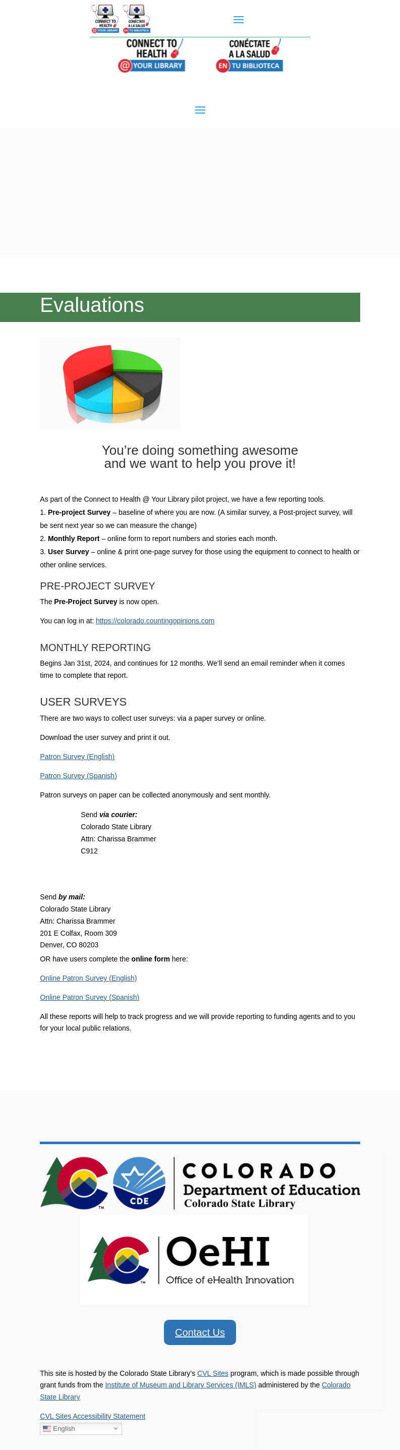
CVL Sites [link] (212, 1373)
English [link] (59, 1428)
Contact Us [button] (200, 1332)
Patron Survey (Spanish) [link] (78, 776)
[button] (239, 19)
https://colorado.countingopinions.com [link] (155, 621)
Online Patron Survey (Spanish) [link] (89, 997)
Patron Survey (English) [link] (77, 757)
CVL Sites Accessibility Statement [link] (92, 1416)
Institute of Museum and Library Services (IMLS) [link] (180, 1385)
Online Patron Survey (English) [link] (88, 978)
